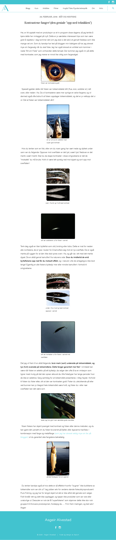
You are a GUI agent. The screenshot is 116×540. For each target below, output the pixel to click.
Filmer (56, 8)
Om (93, 8)
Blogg (28, 8)
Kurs (36, 8)
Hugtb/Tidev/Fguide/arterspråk (75, 8)
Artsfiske (46, 8)
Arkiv (101, 8)
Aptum (76, 534)
